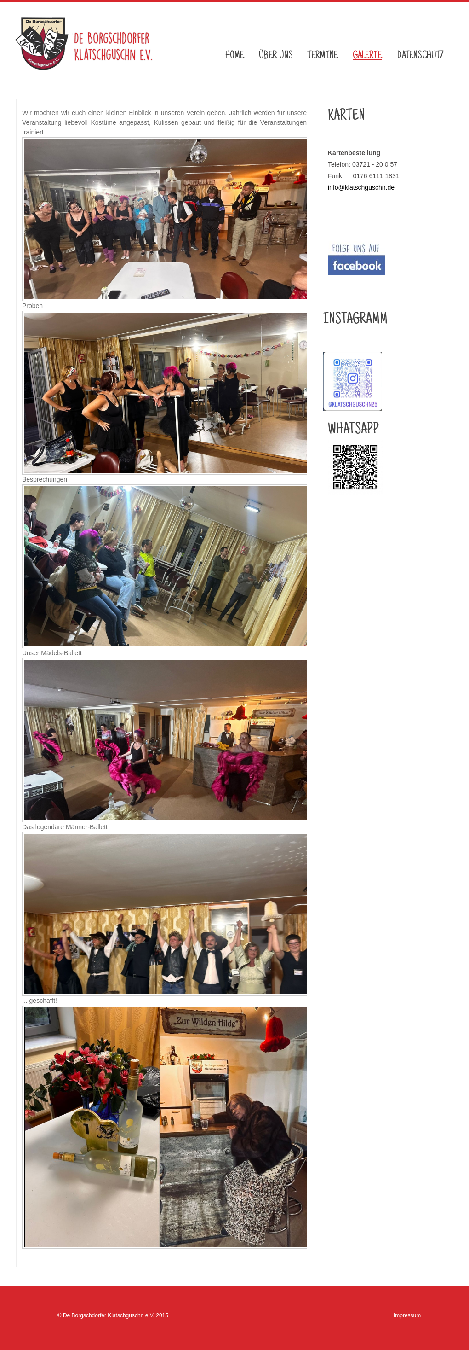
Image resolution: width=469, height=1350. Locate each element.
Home (234, 56)
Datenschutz (420, 56)
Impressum (407, 1315)
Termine (323, 56)
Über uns (276, 56)
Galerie (367, 56)
